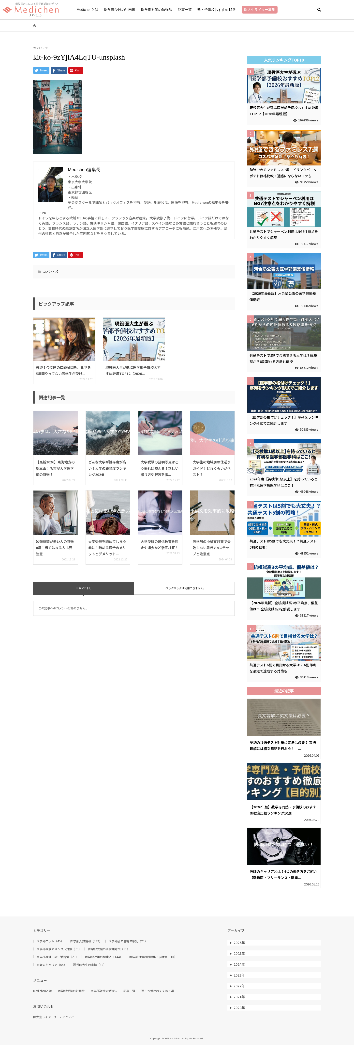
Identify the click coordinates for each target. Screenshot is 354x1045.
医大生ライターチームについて (53, 1016)
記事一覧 (185, 10)
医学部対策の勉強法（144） (104, 956)
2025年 (239, 953)
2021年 (239, 996)
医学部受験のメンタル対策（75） (59, 948)
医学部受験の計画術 (119, 10)
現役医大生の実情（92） (89, 964)
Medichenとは (87, 10)
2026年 (239, 942)
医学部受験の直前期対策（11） (109, 948)
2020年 (239, 1007)
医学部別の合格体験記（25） (128, 941)
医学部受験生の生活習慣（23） (57, 956)
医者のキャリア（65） (52, 964)
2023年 (239, 975)
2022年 (239, 985)
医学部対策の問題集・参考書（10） (153, 956)
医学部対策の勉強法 (156, 10)
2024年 (239, 964)
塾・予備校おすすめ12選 (216, 10)
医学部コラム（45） (50, 941)
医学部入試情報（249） (86, 941)
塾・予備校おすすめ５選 (157, 990)
